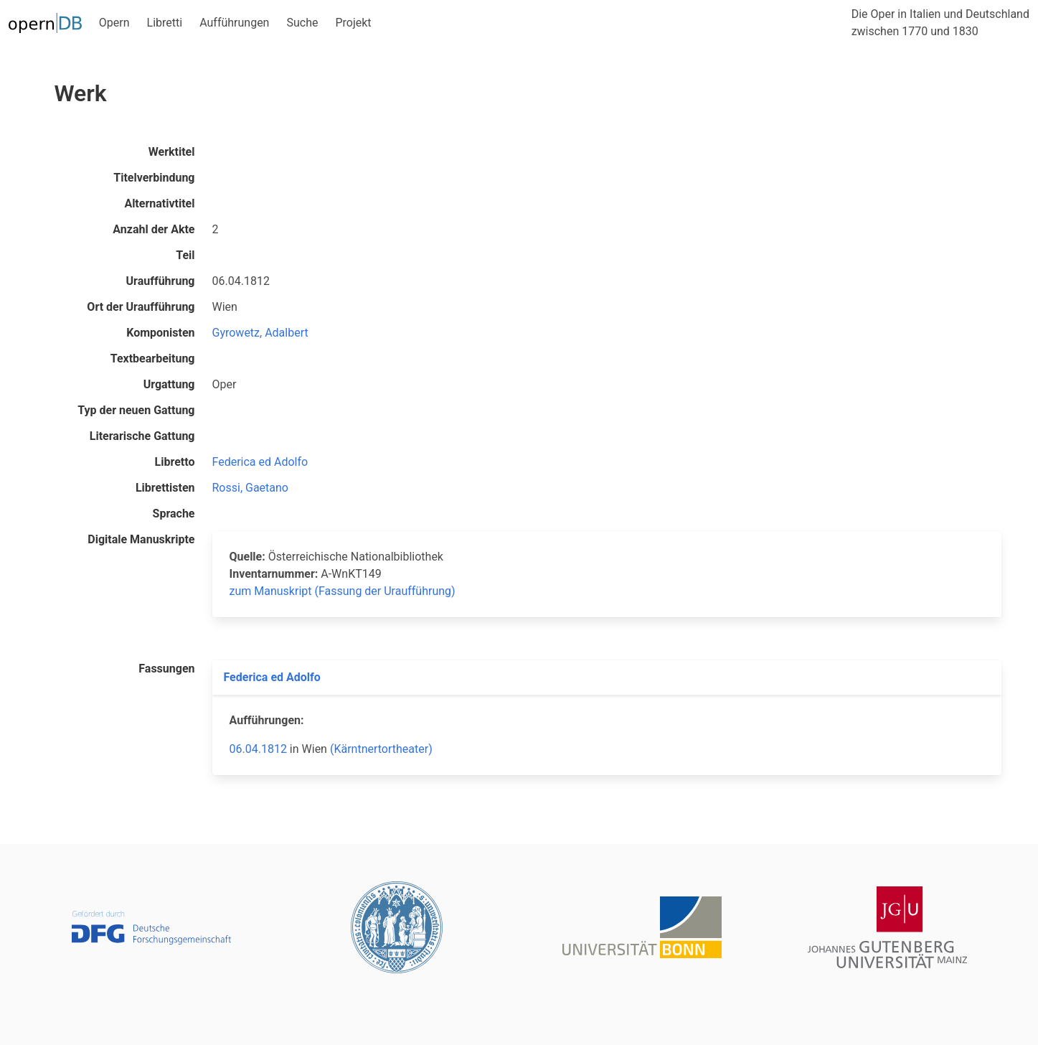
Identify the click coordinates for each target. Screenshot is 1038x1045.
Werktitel (171, 152)
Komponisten (160, 332)
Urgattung (169, 384)
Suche (302, 22)
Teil (185, 255)
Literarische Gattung (142, 436)
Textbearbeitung (152, 358)
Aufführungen (234, 22)
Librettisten (165, 488)
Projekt (353, 22)
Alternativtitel (159, 203)
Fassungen (166, 668)
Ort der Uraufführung (140, 307)
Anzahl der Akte (153, 229)
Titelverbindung (153, 177)
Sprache (174, 513)
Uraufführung (160, 281)
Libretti (165, 22)
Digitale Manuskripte (141, 539)
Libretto (175, 462)
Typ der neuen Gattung (135, 410)
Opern (114, 22)
